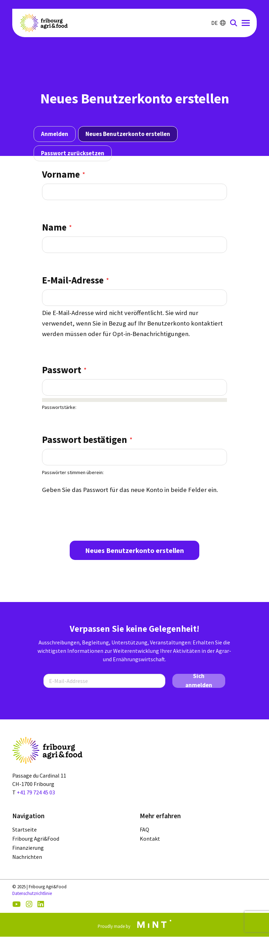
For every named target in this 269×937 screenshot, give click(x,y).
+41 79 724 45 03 (36, 792)
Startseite (24, 829)
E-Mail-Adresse (73, 280)
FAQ (144, 829)
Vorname (61, 174)
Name (54, 227)
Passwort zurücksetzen (72, 153)
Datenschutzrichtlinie (32, 893)
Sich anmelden (198, 681)
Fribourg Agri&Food (35, 838)
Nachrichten (27, 857)
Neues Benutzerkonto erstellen (127, 134)
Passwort (61, 370)
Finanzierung (28, 847)
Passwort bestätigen (84, 439)
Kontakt (150, 838)
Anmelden (54, 134)
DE (218, 22)
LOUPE (233, 23)
